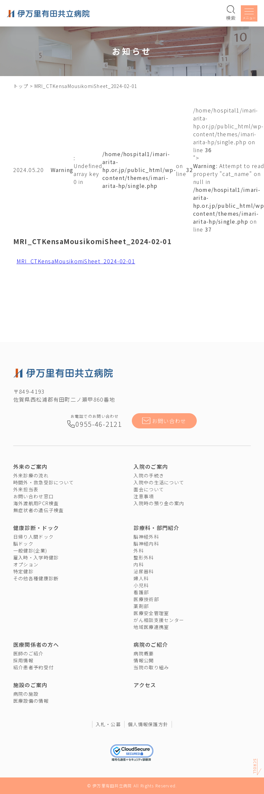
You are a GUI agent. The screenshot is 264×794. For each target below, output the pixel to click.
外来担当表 (25, 489)
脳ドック (23, 543)
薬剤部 (141, 606)
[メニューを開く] (249, 14)
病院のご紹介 (150, 644)
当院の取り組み (151, 667)
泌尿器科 (143, 571)
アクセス (144, 685)
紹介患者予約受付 (33, 667)
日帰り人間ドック (33, 536)
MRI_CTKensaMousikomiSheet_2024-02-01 (76, 261)
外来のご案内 (30, 466)
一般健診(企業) (30, 550)
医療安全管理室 (151, 613)
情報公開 (143, 660)
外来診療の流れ (31, 475)
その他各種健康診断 (36, 578)
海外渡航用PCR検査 (36, 503)
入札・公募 (108, 724)
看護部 (141, 592)
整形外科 (143, 557)
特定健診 (23, 571)
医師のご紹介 (28, 653)
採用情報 (23, 660)
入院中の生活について (158, 482)
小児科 (141, 585)
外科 (138, 550)
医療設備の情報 (31, 700)
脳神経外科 (146, 536)
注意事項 (143, 496)
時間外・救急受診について (43, 482)
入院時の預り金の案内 (158, 503)
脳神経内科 (146, 543)
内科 (138, 564)
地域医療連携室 (151, 627)
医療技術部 (146, 599)
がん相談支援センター (158, 620)
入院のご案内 (150, 466)
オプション (25, 564)
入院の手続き (148, 475)
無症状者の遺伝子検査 (38, 510)
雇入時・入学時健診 (36, 557)
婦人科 (141, 578)
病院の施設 (25, 693)
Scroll (254, 766)
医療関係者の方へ (36, 644)
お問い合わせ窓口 (33, 496)
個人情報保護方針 (148, 724)
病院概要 (143, 653)
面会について (148, 489)
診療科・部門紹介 (156, 528)
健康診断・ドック (36, 528)
